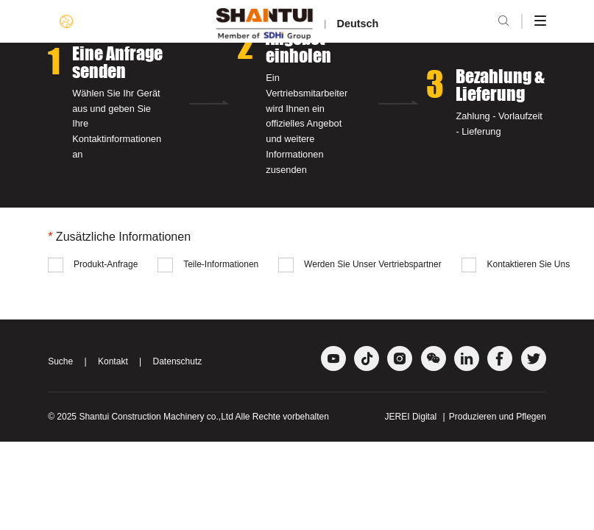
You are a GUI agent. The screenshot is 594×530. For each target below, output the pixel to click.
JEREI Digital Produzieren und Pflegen (465, 416)
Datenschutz (177, 361)
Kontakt (113, 361)
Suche (60, 361)
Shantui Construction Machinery (141, 416)
